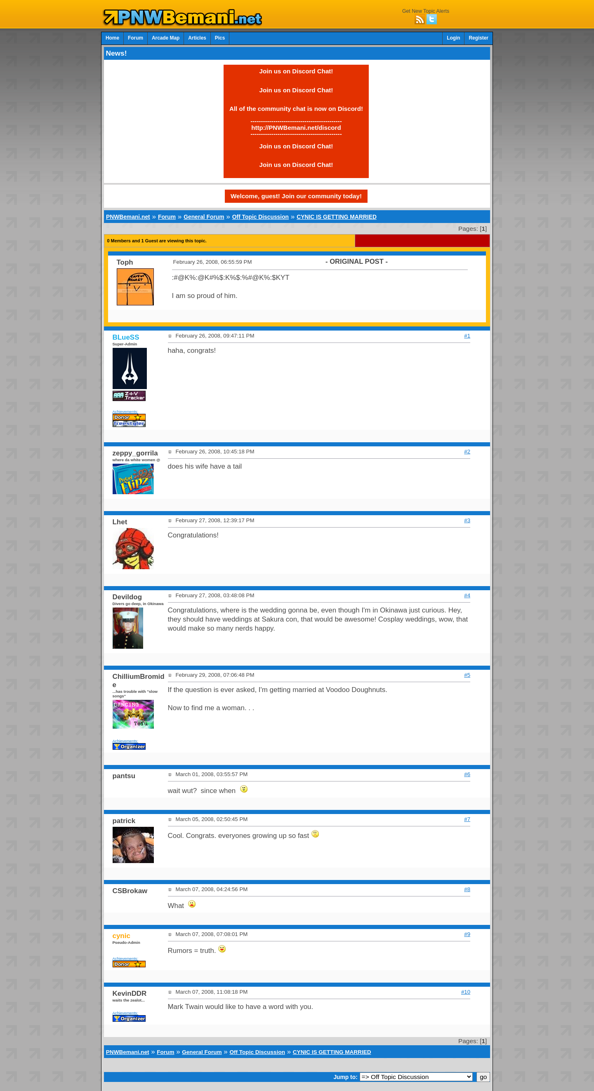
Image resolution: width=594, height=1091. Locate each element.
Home (112, 38)
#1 (467, 336)
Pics (220, 38)
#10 (465, 992)
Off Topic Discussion (260, 217)
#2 (467, 451)
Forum (135, 38)
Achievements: (126, 411)
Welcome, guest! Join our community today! (296, 195)
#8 (467, 889)
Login (453, 38)
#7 (467, 819)
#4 (467, 595)
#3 (467, 520)
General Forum (204, 217)
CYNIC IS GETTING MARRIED (337, 217)
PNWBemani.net (128, 217)
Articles (197, 38)
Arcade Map (165, 38)
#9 (467, 934)
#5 (467, 675)
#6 (467, 774)
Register (478, 38)
